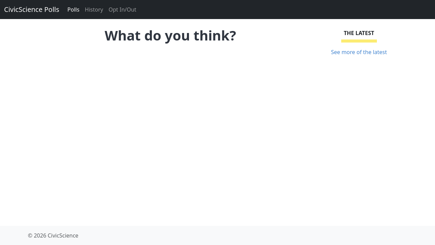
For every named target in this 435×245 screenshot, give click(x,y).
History (94, 9)
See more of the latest (359, 52)
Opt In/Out (122, 9)
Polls (73, 9)
